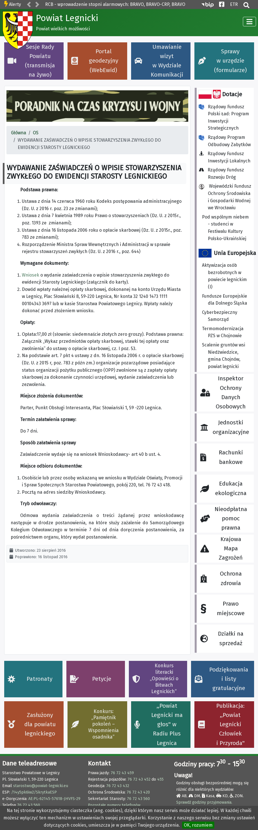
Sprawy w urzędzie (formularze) (222, 61)
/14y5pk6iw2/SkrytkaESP (34, 792)
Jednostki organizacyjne (224, 427)
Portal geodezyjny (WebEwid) (94, 61)
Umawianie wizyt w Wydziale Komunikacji (158, 61)
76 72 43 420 (138, 792)
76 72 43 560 (28, 805)
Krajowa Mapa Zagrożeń (221, 549)
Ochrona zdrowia (220, 578)
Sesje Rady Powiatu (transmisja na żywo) (31, 61)
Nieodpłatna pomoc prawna (223, 519)
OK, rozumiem (198, 825)
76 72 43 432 (117, 785)
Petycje (90, 678)
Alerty (15, 4)
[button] (28, 5)
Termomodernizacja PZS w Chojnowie (222, 332)
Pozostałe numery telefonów (114, 805)
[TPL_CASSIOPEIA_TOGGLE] (249, 21)
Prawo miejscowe (222, 608)
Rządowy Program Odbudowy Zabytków (225, 141)
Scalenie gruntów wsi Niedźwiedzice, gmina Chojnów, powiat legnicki (223, 355)
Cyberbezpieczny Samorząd (219, 316)
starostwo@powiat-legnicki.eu (40, 785)
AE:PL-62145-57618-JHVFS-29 (54, 798)
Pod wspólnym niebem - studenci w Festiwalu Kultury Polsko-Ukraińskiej (225, 227)
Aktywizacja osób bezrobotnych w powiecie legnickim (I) (224, 276)
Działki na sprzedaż (221, 638)
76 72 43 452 (138, 779)
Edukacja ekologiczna (223, 488)
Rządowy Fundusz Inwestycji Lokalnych (226, 157)
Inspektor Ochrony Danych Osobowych (223, 392)
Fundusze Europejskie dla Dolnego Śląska (224, 299)
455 (160, 779)
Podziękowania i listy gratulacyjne (221, 679)
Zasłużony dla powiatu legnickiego (31, 724)
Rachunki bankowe (221, 457)
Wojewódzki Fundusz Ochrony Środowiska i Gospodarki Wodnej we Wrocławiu (225, 196)
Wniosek (30, 275)
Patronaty (30, 678)
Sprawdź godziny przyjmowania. (204, 802)
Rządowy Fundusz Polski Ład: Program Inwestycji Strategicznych (224, 117)
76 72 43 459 (122, 773)
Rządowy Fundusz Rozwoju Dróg (223, 173)
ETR (234, 4)
